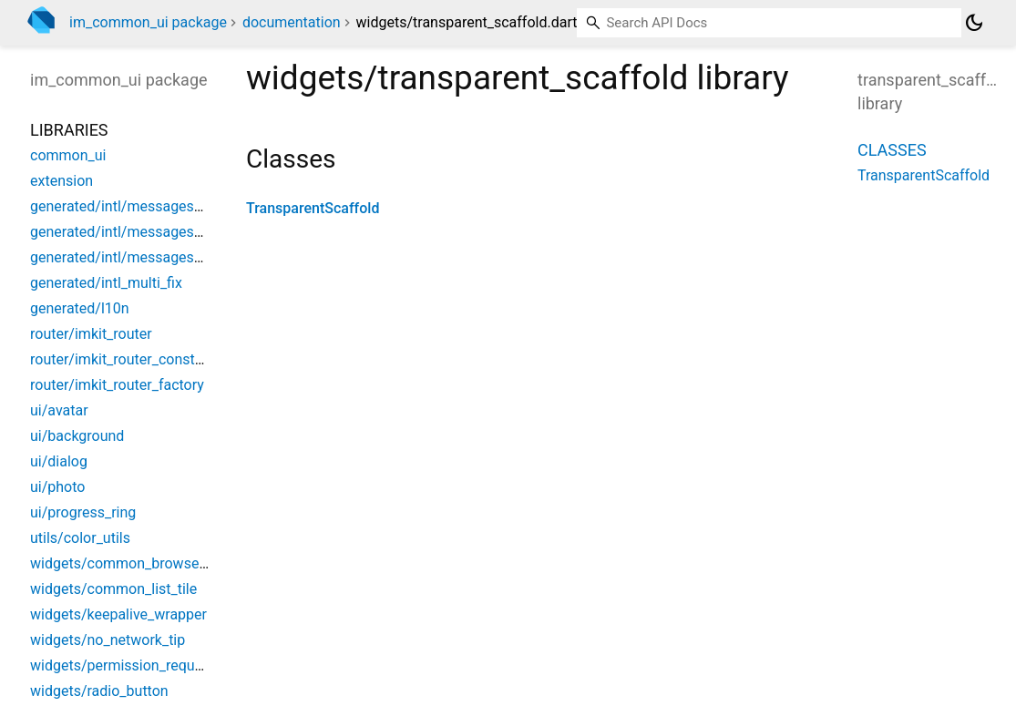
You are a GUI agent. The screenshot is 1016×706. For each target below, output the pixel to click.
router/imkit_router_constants (126, 359)
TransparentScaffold (312, 208)
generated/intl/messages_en (123, 231)
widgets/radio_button (99, 691)
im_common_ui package (148, 22)
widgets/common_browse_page (134, 563)
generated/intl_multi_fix (106, 283)
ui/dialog (58, 461)
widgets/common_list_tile (113, 589)
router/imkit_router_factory (117, 385)
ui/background (77, 436)
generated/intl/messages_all (123, 206)
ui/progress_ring (83, 512)
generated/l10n (79, 308)
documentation (291, 22)
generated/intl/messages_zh (123, 257)
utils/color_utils (80, 538)
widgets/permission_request (122, 665)
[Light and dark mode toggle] (974, 22)
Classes (892, 149)
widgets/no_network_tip (107, 640)
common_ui (68, 155)
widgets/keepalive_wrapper (118, 614)
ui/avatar (59, 410)
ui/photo (57, 487)
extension (61, 180)
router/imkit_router (91, 334)
